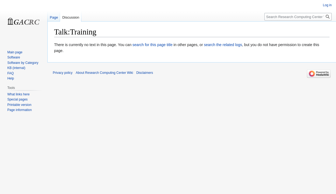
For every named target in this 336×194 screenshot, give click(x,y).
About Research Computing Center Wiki (104, 73)
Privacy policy (62, 73)
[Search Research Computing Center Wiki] (298, 16)
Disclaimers (144, 73)
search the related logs (223, 45)
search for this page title (152, 45)
